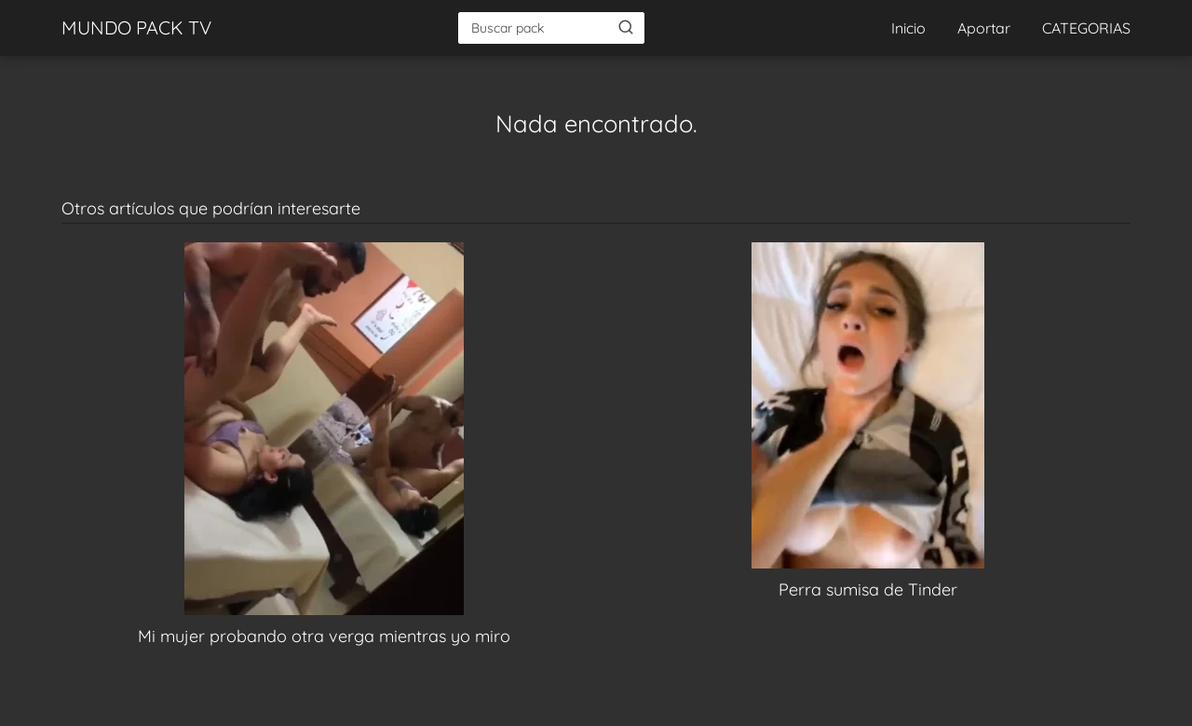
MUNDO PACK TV (136, 27)
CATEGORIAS (1086, 28)
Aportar (983, 28)
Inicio (908, 28)
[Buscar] (625, 27)
